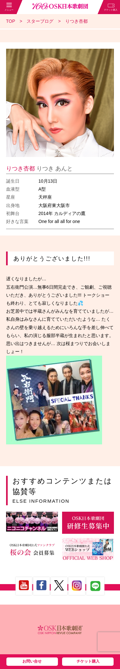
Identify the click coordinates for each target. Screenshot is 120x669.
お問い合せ (32, 661)
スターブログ (40, 21)
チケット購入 (88, 661)
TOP (10, 21)
